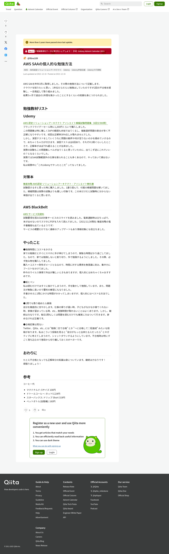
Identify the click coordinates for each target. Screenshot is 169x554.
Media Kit (40, 504)
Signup (159, 3)
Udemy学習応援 (78, 69)
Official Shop (123, 495)
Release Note (68, 486)
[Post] (6, 42)
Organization (86, 9)
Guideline (40, 499)
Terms (38, 491)
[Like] (5, 21)
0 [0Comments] (44, 410)
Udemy (67, 69)
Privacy (39, 495)
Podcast (94, 508)
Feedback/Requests (44, 508)
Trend (8, 9)
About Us (39, 532)
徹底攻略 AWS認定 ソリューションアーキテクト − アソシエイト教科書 (58, 183)
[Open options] (6, 61)
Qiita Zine (122, 491)
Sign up (39, 452)
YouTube (94, 504)
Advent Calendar (34, 9)
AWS (26, 69)
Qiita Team (122, 486)
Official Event (52, 9)
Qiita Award (68, 508)
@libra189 (30, 58)
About (38, 486)
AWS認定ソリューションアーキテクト (45, 69)
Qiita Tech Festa (70, 504)
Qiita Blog (40, 541)
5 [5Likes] (5, 25)
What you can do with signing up (47, 446)
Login (148, 3)
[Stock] (5, 32)
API (64, 517)
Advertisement (42, 517)
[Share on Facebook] (6, 49)
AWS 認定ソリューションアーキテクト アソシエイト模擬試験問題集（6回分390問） (65, 123)
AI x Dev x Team (121, 9)
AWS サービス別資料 (33, 214)
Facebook (95, 499)
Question (18, 9)
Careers (39, 536)
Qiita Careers (103, 9)
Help (38, 513)
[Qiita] (9, 4)
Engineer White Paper (72, 513)
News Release (41, 545)
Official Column (69, 9)
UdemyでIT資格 (94, 69)
